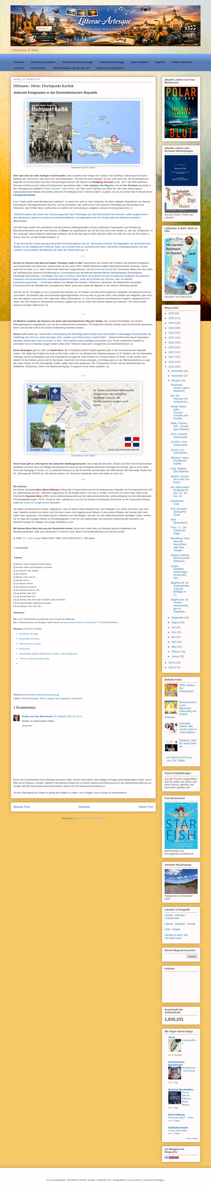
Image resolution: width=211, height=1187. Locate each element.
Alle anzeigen (192, 1138)
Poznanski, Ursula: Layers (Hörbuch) (180, 387)
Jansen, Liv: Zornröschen (179, 451)
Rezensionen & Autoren (43, 62)
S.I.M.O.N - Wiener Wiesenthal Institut (34, 659)
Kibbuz (39, 340)
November (177, 375)
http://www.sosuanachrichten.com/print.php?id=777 (80, 622)
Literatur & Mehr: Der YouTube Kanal (176, 936)
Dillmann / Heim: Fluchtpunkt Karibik (180, 460)
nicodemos (136, 1180)
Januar (175, 656)
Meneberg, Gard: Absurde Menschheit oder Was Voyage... (180, 544)
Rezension (77, 698)
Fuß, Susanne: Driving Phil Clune (179, 511)
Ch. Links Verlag (31, 538)
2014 (171, 662)
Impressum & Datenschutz (109, 68)
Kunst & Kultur (38, 68)
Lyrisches (19, 68)
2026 (171, 313)
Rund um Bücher (140, 62)
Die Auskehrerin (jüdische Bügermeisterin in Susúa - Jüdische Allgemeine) (48, 654)
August (175, 622)
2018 (171, 352)
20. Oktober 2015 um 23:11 (68, 716)
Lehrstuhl (79, 499)
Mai (173, 637)
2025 (171, 318)
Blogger (160, 1180)
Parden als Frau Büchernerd (37, 716)
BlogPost (160, 62)
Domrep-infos (24, 649)
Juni (174, 632)
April (174, 641)
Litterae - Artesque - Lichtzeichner (175, 917)
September (177, 617)
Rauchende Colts (177, 502)
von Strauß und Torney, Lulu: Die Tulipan (179, 759)
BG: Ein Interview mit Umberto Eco (179, 398)
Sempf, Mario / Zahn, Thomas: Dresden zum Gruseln (179, 412)
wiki (117, 182)
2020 (171, 342)
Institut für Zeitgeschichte (37, 502)
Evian (46, 292)
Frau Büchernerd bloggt (112, 62)
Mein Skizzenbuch (179, 521)
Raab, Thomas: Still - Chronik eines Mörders (180, 426)
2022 (171, 332)
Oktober (176, 380)
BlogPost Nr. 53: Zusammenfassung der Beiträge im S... (180, 588)
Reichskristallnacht (100, 269)
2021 (171, 337)
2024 (171, 323)
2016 (171, 361)
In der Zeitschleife (177, 1130)
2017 (171, 356)
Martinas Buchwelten (180, 1089)
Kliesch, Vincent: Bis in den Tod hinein (180, 479)
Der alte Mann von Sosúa (29, 639)
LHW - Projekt (172, 929)
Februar (176, 651)
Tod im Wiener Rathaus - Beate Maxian (187, 1098)
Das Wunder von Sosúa (28, 634)
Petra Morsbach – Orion (180, 1117)
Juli (173, 627)
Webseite (113, 493)
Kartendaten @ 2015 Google (83, 168)
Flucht (43, 698)
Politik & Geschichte (182, 62)
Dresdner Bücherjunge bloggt (77, 62)
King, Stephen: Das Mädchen (180, 470)
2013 (171, 667)
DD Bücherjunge (30, 698)
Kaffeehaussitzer (178, 1127)
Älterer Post (146, 806)
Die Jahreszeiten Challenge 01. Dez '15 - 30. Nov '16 (180, 492)
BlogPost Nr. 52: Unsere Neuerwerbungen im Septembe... (180, 605)
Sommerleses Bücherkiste (176, 1063)
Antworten (27, 725)
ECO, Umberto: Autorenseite (179, 436)
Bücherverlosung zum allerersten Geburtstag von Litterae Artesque (181, 710)
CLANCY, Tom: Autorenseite (179, 443)
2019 (171, 347)
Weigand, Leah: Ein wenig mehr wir (188, 743)
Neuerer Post (21, 806)
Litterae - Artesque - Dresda (180, 923)
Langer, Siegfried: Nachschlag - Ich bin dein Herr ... (179, 572)
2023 (171, 327)
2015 (171, 366)
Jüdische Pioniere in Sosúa (30, 644)
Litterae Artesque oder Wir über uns (71, 68)
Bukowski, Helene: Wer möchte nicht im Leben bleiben (188, 728)
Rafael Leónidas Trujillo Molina (59, 188)
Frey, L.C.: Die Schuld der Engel (179, 530)
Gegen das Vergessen (58, 698)
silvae (171, 1037)
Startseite (19, 62)
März (174, 646)
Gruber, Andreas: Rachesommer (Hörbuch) (180, 558)
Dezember (177, 371)
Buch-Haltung (176, 1114)
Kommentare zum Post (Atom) (89, 818)
